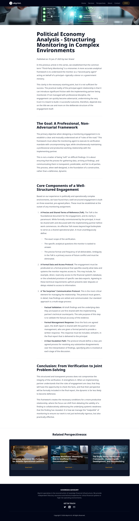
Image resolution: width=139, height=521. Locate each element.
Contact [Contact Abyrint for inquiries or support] (117, 3)
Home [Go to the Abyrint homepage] (83, 3)
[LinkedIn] (69, 507)
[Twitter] (65, 507)
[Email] (74, 507)
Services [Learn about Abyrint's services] (91, 3)
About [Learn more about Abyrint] (110, 3)
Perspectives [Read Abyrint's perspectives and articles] (100, 3)
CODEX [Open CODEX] (126, 3)
